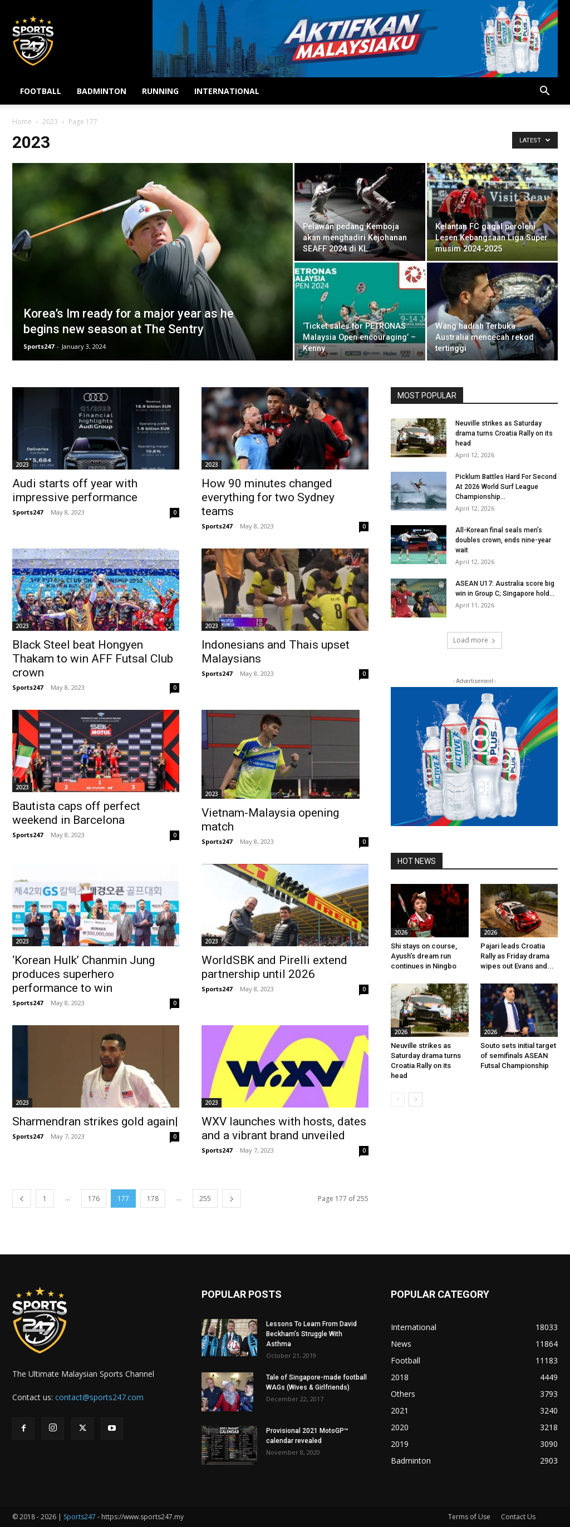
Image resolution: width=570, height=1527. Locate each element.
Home (22, 121)
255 (205, 1198)
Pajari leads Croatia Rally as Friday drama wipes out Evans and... (517, 956)
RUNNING (160, 91)
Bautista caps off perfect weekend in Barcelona (76, 813)
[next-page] (231, 1198)
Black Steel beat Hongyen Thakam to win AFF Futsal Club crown (92, 658)
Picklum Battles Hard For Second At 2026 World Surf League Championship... (506, 487)
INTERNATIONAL (226, 91)
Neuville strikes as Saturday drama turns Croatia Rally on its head (504, 433)
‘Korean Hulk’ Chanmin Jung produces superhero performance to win (83, 974)
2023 (50, 121)
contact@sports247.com (99, 1397)
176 (94, 1198)
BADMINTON (101, 91)
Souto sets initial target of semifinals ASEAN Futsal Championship (518, 1055)
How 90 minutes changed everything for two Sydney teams (268, 497)
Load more (474, 640)
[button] (544, 92)
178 (153, 1198)
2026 (400, 932)
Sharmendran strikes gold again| (95, 1121)
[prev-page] (21, 1198)
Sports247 (38, 346)
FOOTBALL (40, 91)
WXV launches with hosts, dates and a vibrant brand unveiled (284, 1128)
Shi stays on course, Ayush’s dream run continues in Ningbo (424, 956)
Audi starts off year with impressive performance (74, 490)
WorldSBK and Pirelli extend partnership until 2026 (274, 967)
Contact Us (518, 1516)
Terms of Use (469, 1516)
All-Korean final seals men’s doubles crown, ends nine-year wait (503, 540)
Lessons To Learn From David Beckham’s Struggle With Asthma (311, 1334)
